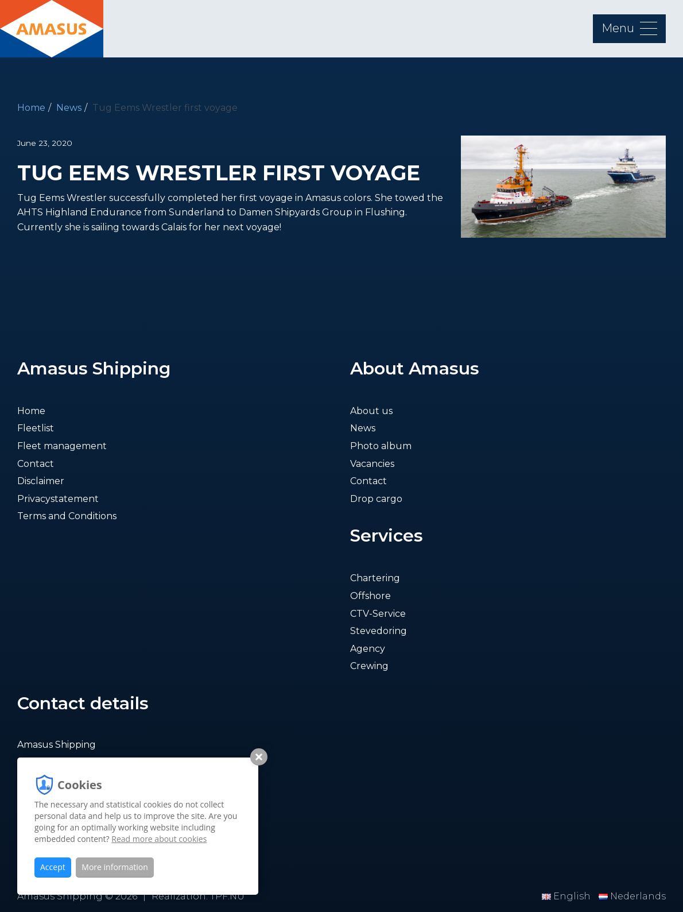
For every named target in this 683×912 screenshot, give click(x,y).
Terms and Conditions (67, 516)
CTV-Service (378, 613)
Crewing (369, 665)
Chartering (375, 578)
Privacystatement (58, 498)
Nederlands (632, 896)
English (567, 896)
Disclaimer (40, 481)
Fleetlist (35, 428)
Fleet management (62, 445)
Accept (52, 866)
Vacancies (372, 463)
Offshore (370, 595)
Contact (35, 463)
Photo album (381, 445)
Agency (367, 648)
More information (115, 866)
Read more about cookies (159, 838)
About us (371, 410)
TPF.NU (227, 896)
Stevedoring (378, 630)
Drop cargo (376, 498)
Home (31, 107)
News (69, 107)
